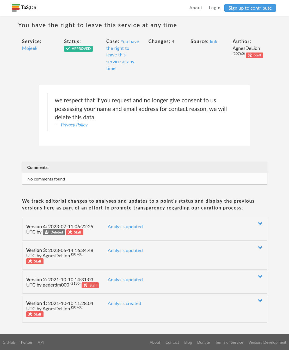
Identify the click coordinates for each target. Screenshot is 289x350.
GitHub (9, 342)
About (196, 7)
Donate (203, 342)
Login (215, 7)
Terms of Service (229, 342)
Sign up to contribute (250, 8)
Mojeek (30, 48)
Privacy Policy (74, 124)
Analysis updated (125, 226)
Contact (172, 342)
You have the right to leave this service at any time (122, 54)
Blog (188, 342)
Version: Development (267, 342)
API (41, 342)
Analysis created (124, 303)
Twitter (26, 342)
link (213, 41)
